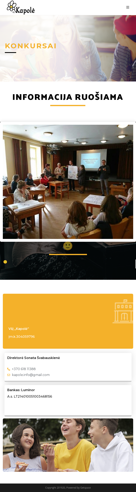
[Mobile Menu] (127, 7)
